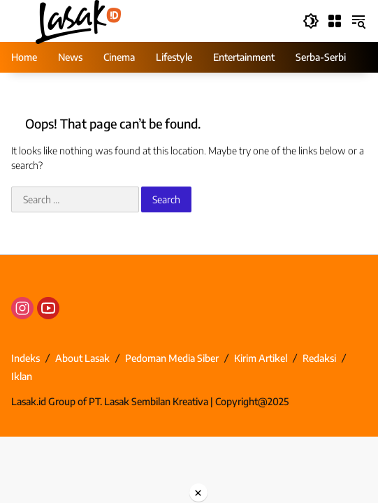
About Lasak (82, 358)
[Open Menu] (334, 21)
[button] (311, 21)
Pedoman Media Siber (172, 358)
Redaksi (319, 358)
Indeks (25, 358)
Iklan (21, 376)
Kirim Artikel (260, 358)
